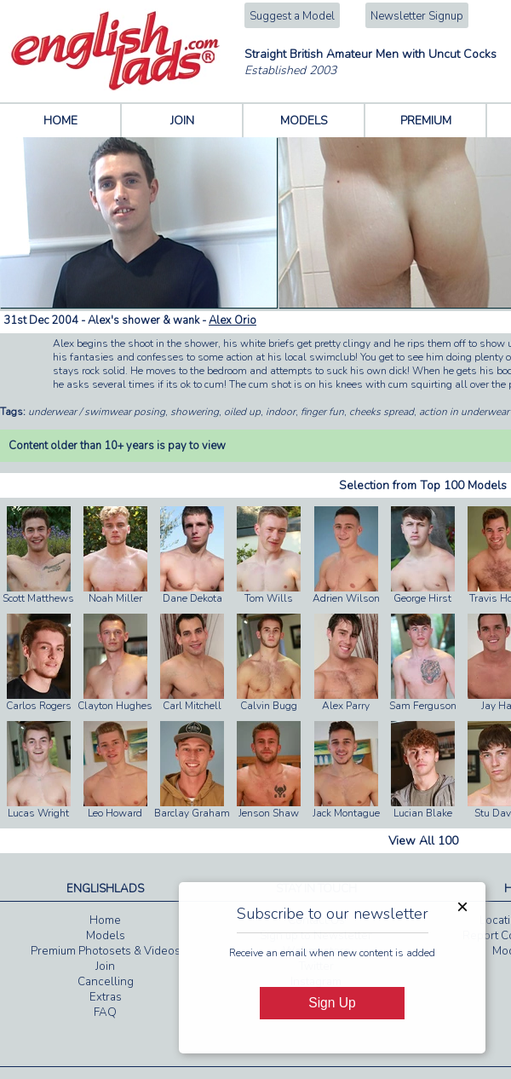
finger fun (322, 411)
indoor (281, 411)
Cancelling (106, 982)
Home (105, 920)
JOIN (182, 121)
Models (105, 935)
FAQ (105, 1012)
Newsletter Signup (416, 16)
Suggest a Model (292, 16)
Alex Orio (232, 320)
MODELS (304, 121)
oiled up (242, 411)
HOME (60, 121)
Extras (105, 997)
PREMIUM (425, 121)
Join (105, 966)
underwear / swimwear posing (96, 411)
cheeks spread (381, 411)
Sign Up (331, 1002)
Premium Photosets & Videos (106, 951)
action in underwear (464, 411)
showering (194, 411)
